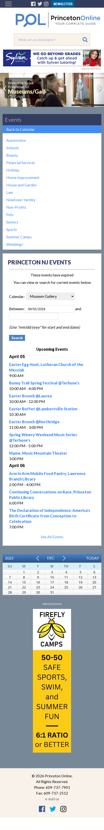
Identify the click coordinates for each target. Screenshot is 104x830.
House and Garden (21, 185)
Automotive (16, 140)
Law (9, 192)
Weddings (14, 244)
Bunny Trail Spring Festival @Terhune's (44, 383)
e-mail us (52, 799)
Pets (10, 214)
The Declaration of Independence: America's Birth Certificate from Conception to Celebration (49, 516)
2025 (9, 558)
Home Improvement (22, 177)
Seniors (12, 222)
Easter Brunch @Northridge (34, 421)
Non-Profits (16, 207)
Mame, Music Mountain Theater (38, 453)
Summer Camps (19, 237)
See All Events (52, 536)
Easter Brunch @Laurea (30, 396)
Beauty (12, 155)
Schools (12, 147)
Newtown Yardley (21, 199)
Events (13, 119)
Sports (11, 229)
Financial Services (20, 162)
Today (92, 558)
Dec (51, 557)
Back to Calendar (20, 129)
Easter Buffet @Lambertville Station (43, 408)
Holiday (12, 170)
